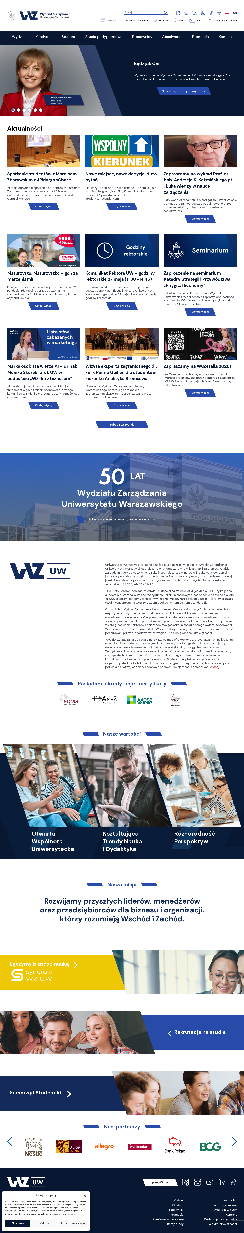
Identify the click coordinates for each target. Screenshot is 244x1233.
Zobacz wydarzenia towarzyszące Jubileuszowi (122, 519)
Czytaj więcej (43, 206)
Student (178, 1205)
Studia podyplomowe (222, 1205)
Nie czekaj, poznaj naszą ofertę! (184, 91)
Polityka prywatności (222, 1224)
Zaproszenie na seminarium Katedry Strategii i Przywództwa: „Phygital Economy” (197, 279)
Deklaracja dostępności (220, 1219)
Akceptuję (18, 1223)
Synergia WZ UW (225, 1210)
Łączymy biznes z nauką (39, 963)
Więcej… (215, 667)
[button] (85, 1195)
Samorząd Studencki (41, 1092)
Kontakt (231, 1215)
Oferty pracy (175, 1224)
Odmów (44, 1223)
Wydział (178, 1200)
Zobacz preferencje (73, 1223)
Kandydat (230, 1200)
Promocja (177, 1215)
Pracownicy (176, 1210)
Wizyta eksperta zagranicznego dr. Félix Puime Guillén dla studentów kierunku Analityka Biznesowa (121, 372)
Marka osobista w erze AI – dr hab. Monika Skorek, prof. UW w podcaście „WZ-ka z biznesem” (43, 372)
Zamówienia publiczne (168, 1219)
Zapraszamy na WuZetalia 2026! (197, 366)
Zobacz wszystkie (122, 425)
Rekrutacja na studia (196, 1032)
